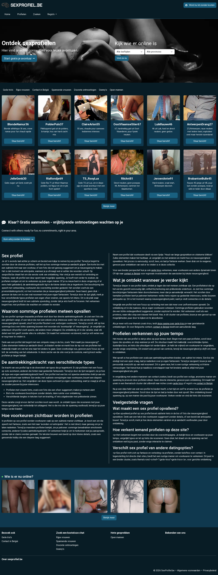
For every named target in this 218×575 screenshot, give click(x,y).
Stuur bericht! (18, 141)
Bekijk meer (109, 206)
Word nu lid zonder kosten (200, 5)
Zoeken (36, 14)
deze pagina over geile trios (171, 323)
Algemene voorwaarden (188, 570)
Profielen (21, 14)
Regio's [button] (51, 14)
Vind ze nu (122, 58)
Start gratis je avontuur (19, 58)
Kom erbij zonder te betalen (18, 239)
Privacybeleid (209, 570)
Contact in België (40, 90)
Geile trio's (8, 90)
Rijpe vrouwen (23, 90)
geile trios (156, 270)
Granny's (103, 90)
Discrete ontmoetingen (85, 90)
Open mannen (116, 90)
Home (7, 14)
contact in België (132, 273)
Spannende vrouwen (61, 90)
